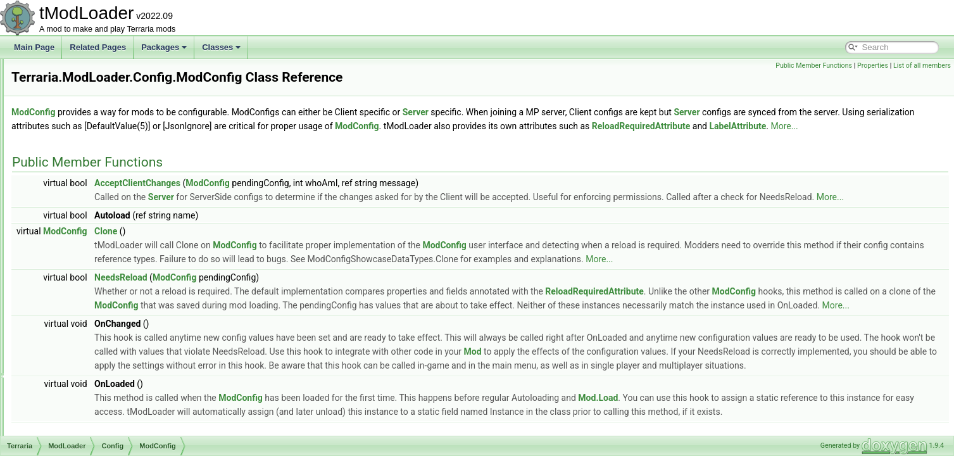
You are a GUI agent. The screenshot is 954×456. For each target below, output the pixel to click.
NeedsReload (279, 305)
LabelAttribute (95, 239)
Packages (164, 47)
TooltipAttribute (97, 420)
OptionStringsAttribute (109, 295)
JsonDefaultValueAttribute (116, 225)
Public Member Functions (813, 65)
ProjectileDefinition (103, 323)
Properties (872, 65)
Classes (221, 47)
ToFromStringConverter (111, 406)
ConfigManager (98, 72)
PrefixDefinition (97, 309)
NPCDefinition (96, 267)
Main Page (34, 47)
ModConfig (90, 253)
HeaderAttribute (98, 155)
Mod (788, 393)
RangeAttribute (97, 336)
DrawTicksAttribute (103, 128)
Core (70, 434)
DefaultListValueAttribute (113, 114)
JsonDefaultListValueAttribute (122, 211)
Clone (264, 259)
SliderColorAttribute (105, 392)
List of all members (922, 65)
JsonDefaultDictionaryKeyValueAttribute (139, 197)
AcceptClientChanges (296, 197)
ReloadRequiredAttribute (113, 350)
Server (574, 112)
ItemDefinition (95, 183)
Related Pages (98, 47)
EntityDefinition (97, 141)
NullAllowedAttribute (106, 281)
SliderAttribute (96, 378)
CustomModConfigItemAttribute (125, 86)
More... (362, 140)
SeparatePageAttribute (110, 364)
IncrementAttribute (103, 169)
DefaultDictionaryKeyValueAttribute (131, 100)
